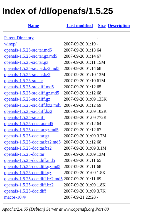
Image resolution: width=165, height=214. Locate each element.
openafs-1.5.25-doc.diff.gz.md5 (32, 166)
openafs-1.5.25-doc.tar (24, 154)
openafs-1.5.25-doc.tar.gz (27, 135)
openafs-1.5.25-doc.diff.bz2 (28, 185)
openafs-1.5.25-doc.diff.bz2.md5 (33, 178)
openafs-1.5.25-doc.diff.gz (27, 172)
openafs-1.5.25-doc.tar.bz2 (28, 148)
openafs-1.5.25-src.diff (24, 117)
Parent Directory (19, 37)
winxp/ (10, 44)
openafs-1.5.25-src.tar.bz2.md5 (32, 68)
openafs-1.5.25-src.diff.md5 (29, 86)
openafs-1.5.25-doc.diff (25, 191)
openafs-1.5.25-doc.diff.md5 (29, 160)
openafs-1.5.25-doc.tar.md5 (28, 123)
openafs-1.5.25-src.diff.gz (27, 99)
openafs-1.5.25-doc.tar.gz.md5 (31, 129)
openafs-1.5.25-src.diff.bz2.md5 (32, 105)
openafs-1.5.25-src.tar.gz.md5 (30, 56)
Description (119, 25)
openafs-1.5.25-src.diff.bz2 (28, 111)
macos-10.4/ (15, 197)
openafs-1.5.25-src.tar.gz (26, 62)
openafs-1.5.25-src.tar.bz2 (27, 74)
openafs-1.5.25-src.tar (23, 80)
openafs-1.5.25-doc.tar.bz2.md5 (32, 142)
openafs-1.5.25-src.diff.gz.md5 (31, 93)
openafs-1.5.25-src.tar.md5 (28, 50)
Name (33, 25)
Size (102, 25)
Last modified (80, 25)
